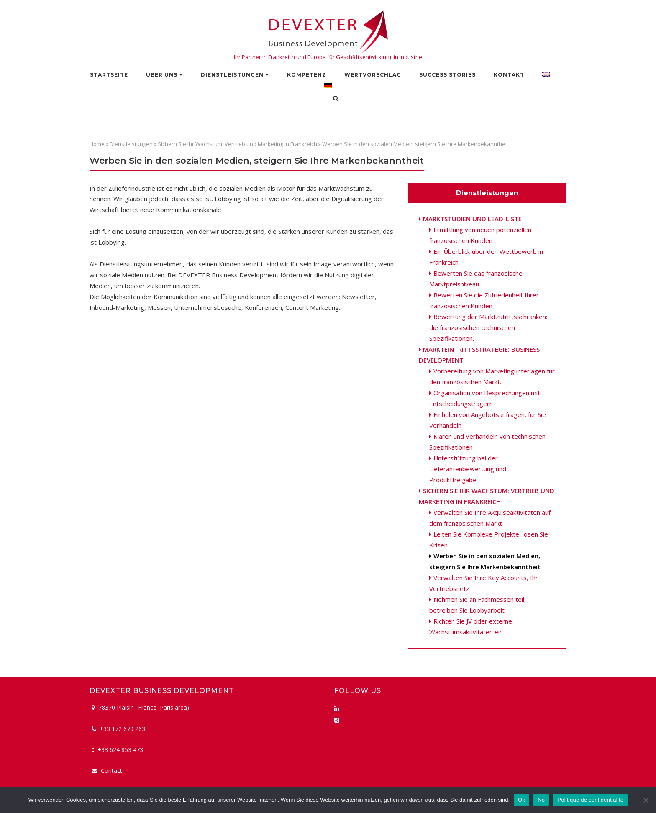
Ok (521, 800)
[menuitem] (546, 76)
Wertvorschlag (372, 75)
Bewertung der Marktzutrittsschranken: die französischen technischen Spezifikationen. (488, 327)
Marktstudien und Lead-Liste (472, 219)
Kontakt (509, 75)
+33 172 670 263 (122, 729)
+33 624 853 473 (120, 750)
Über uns (161, 75)
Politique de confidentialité (590, 800)
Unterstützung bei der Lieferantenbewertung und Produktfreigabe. (467, 469)
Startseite (109, 75)
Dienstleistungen (232, 75)
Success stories (447, 75)
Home (97, 144)
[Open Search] (335, 99)
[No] (645, 800)
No (541, 800)
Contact (111, 771)
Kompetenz (306, 75)
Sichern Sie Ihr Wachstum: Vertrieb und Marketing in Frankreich (237, 144)
